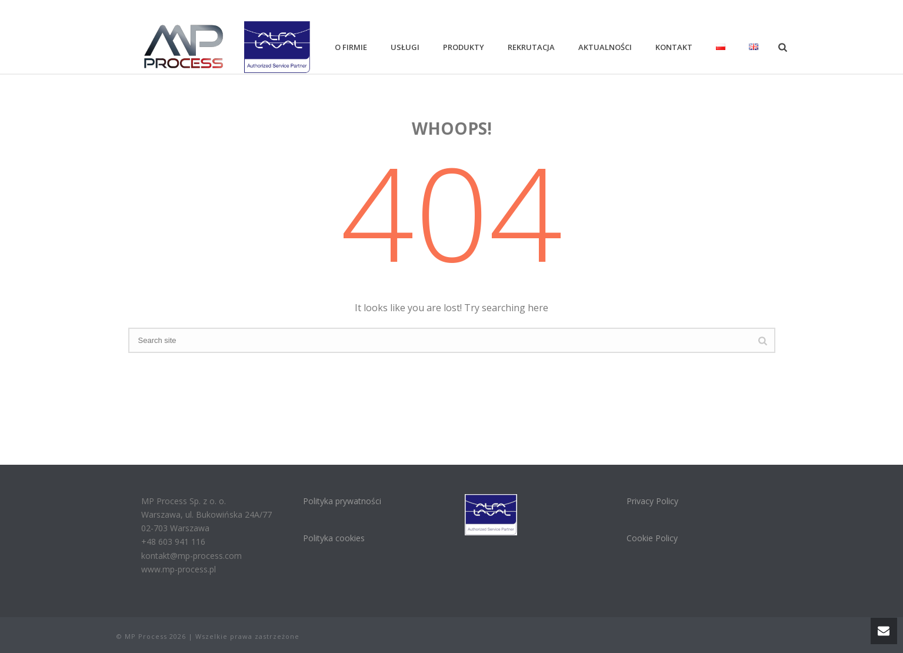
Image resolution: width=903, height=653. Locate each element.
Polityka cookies (334, 538)
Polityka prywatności (342, 501)
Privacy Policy (652, 501)
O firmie (351, 47)
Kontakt (673, 47)
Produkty (463, 47)
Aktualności (605, 47)
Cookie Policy (652, 538)
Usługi (405, 47)
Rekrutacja (531, 47)
